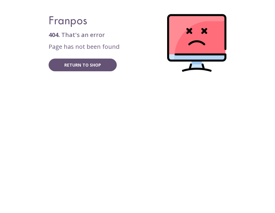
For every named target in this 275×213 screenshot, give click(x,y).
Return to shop (82, 65)
